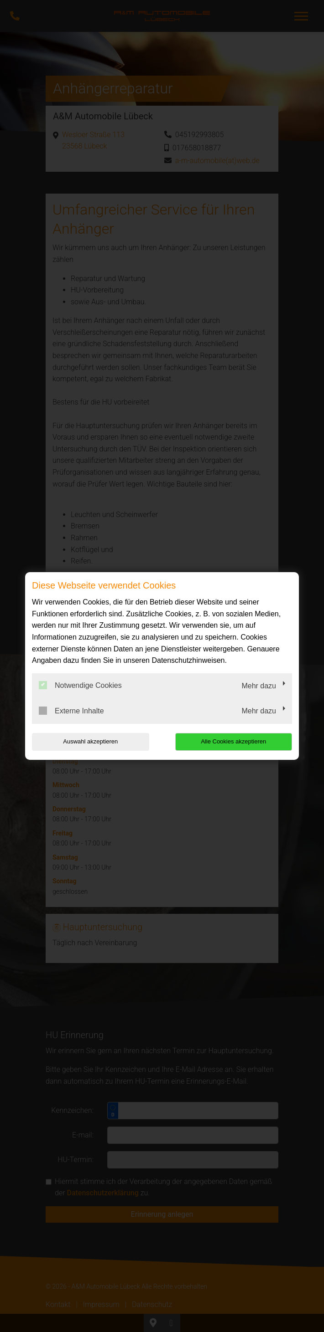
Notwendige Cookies (80, 685)
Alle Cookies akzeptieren (233, 741)
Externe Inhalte (71, 711)
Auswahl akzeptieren (90, 741)
